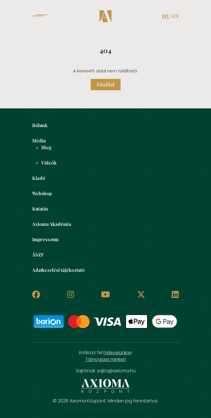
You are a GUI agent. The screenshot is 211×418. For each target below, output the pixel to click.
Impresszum (45, 239)
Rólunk (39, 125)
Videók (49, 163)
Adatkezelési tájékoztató (58, 270)
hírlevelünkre (117, 352)
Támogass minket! (105, 359)
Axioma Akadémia (51, 224)
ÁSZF (38, 255)
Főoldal (106, 84)
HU (166, 16)
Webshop (42, 193)
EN (175, 16)
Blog (46, 147)
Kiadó (38, 178)
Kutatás (40, 209)
